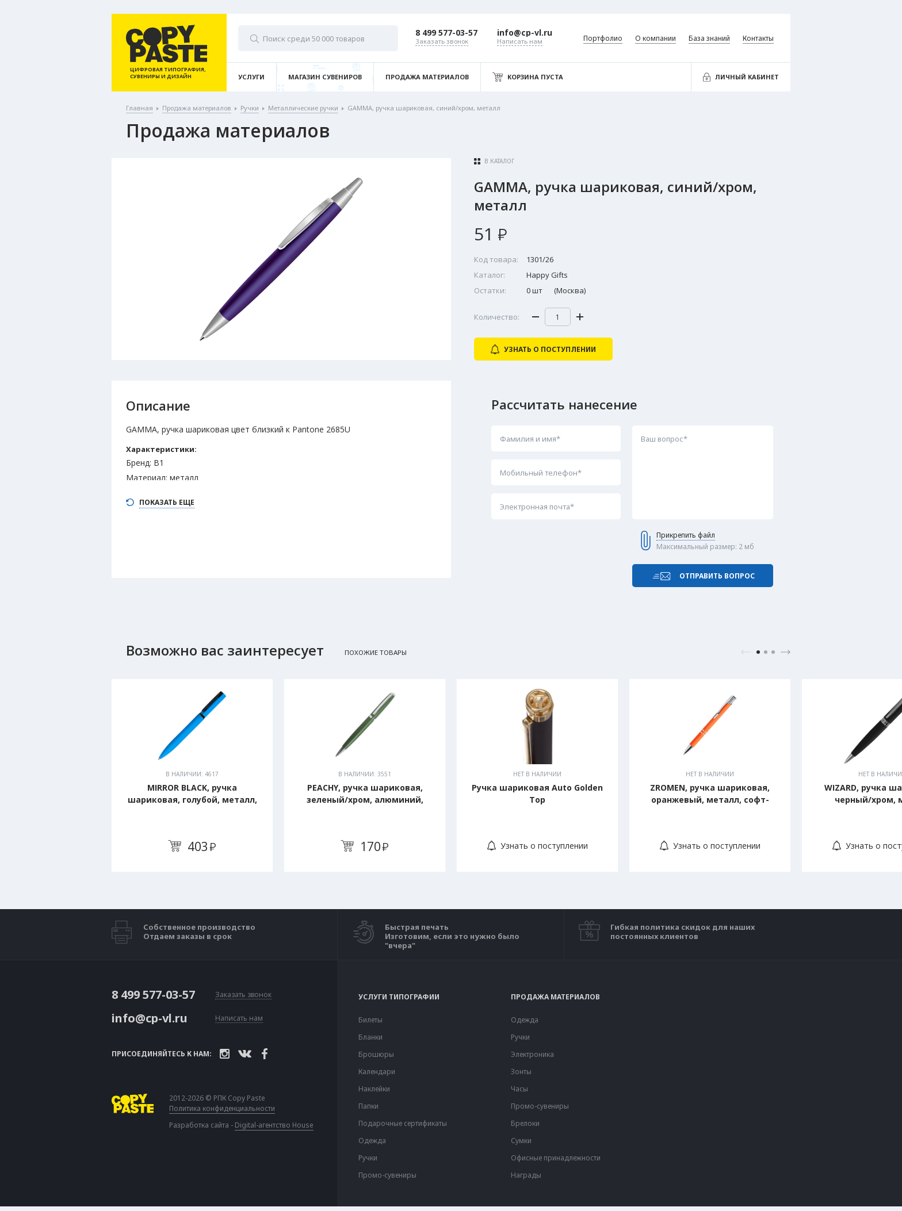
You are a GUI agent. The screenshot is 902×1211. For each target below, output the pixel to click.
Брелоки (525, 1123)
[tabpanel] (192, 775)
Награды (526, 1175)
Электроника (532, 1054)
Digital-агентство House (274, 1125)
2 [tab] (765, 652)
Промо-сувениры (387, 1175)
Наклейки (374, 1089)
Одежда (372, 1140)
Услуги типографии (398, 997)
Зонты (521, 1071)
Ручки (367, 1158)
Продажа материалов (555, 997)
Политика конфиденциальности (222, 1108)
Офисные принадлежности (556, 1158)
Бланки (370, 1037)
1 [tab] (758, 652)
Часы (519, 1089)
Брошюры (376, 1054)
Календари (376, 1071)
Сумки (521, 1140)
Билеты (370, 1020)
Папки (368, 1106)
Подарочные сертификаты (402, 1123)
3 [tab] (773, 652)
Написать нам (239, 1018)
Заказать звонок (243, 995)
